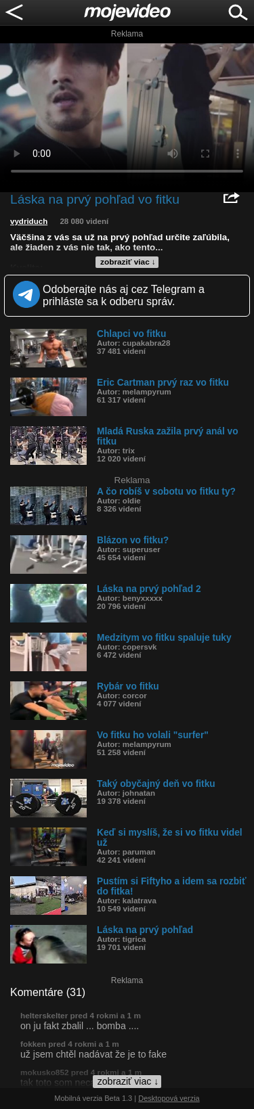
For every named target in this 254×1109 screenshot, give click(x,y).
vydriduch (28, 221)
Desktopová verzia (169, 1098)
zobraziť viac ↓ (128, 262)
